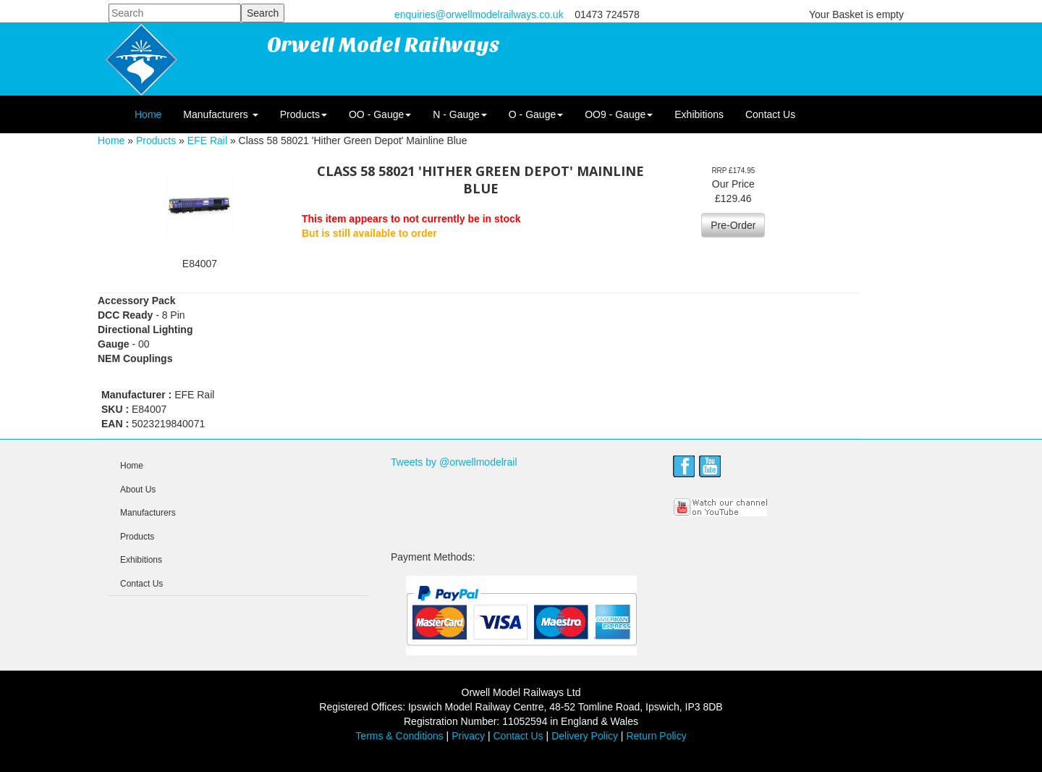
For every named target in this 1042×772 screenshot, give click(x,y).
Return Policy (656, 736)
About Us (138, 489)
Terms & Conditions (399, 736)
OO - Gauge (380, 114)
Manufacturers (220, 114)
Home (148, 114)
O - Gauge (536, 114)
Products (303, 114)
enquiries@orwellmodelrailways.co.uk (479, 14)
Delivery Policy (584, 736)
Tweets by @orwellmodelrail (454, 462)
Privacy (468, 736)
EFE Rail (207, 140)
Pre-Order (733, 225)
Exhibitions (699, 114)
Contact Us (770, 114)
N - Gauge (460, 114)
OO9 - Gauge (619, 114)
